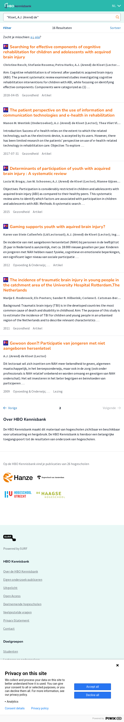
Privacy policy (40, 708)
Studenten (10, 651)
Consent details (15, 708)
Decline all (92, 695)
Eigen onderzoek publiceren (22, 579)
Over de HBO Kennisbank (20, 571)
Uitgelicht (10, 588)
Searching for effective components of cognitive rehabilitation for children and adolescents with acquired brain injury (57, 52)
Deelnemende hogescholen (22, 604)
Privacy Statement (16, 620)
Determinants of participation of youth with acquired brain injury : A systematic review (56, 171)
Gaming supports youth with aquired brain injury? (57, 226)
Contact (9, 628)
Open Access (12, 596)
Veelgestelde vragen (17, 612)
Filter (7, 28)
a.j (31, 37)
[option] (62, 487)
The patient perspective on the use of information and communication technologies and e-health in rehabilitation (59, 112)
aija (37, 37)
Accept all (92, 686)
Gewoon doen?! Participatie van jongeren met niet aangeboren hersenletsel (54, 345)
